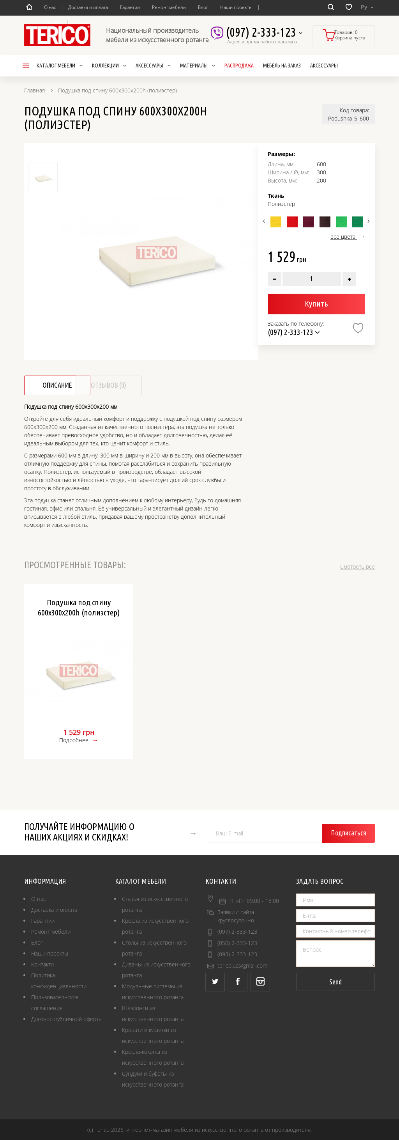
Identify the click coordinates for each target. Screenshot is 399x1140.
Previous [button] (265, 221)
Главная (34, 90)
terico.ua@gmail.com (242, 965)
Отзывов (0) (132, 385)
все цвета (343, 236)
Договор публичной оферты (66, 1019)
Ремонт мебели (169, 7)
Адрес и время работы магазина (262, 42)
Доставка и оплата (88, 7)
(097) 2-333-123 (264, 32)
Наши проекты (236, 7)
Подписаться (349, 833)
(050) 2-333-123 (237, 943)
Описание (58, 385)
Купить (316, 303)
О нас (50, 7)
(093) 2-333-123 (237, 954)
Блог (203, 7)
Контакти (42, 964)
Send (335, 982)
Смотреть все (357, 566)
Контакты (83, 22)
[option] (156, 252)
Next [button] (368, 221)
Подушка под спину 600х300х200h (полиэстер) (79, 607)
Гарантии (130, 7)
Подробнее (73, 740)
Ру (367, 7)
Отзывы (52, 22)
